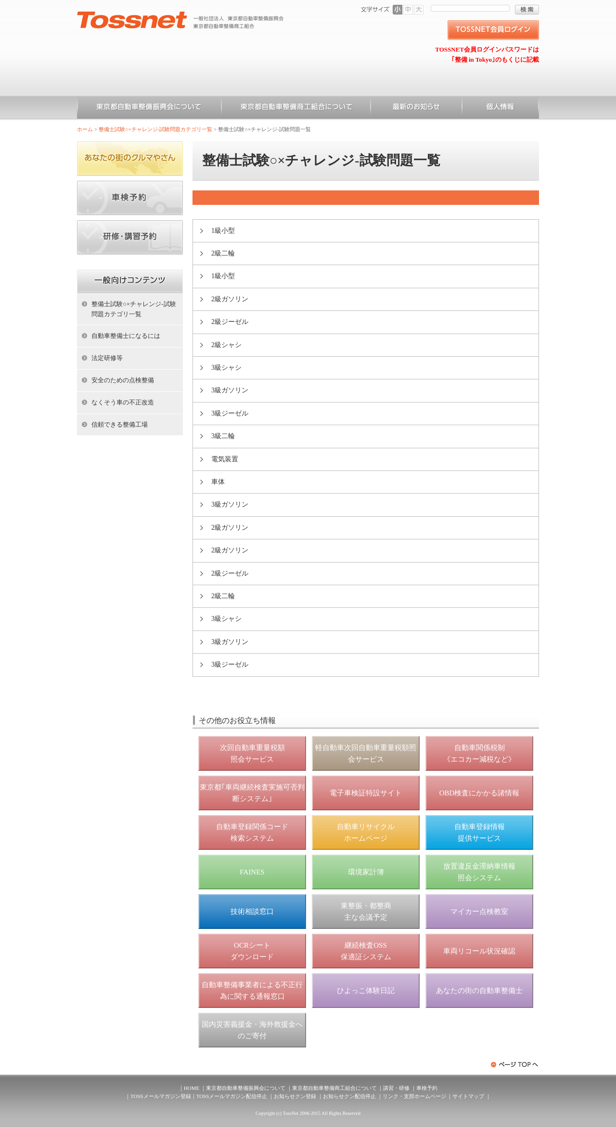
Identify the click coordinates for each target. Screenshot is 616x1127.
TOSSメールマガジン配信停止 (232, 1096)
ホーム (85, 129)
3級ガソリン (229, 390)
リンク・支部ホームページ (414, 1096)
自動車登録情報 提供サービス (479, 832)
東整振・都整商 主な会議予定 (366, 911)
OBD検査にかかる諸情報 (479, 793)
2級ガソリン (229, 299)
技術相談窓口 (252, 911)
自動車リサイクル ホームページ (366, 832)
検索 (527, 9)
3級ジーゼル (229, 413)
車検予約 (426, 1088)
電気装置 (224, 459)
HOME (191, 1088)
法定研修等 (107, 358)
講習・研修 (396, 1088)
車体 (218, 481)
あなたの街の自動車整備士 (479, 990)
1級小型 (223, 230)
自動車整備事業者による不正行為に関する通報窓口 (252, 990)
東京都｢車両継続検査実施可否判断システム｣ (252, 793)
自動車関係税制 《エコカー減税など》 (479, 753)
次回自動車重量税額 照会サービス (252, 753)
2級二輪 (223, 253)
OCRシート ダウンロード (252, 951)
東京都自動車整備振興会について (149, 108)
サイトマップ (468, 1096)
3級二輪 (223, 436)
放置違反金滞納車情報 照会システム (479, 872)
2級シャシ (226, 345)
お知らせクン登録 (295, 1096)
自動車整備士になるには (125, 335)
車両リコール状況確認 (479, 951)
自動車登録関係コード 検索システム (252, 832)
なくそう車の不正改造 (122, 402)
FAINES (252, 872)
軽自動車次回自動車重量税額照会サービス (365, 753)
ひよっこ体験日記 (366, 990)
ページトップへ (515, 1064)
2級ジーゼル (229, 321)
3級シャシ (226, 367)
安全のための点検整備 (122, 380)
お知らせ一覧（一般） (416, 108)
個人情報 (500, 108)
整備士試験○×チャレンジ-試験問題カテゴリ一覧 (156, 129)
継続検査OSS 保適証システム (366, 951)
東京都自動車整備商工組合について (296, 108)
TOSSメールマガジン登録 (160, 1096)
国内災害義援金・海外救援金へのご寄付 (252, 1030)
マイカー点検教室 (479, 911)
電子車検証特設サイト (366, 793)
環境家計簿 (366, 872)
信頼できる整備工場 (119, 424)
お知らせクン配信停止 (349, 1096)
